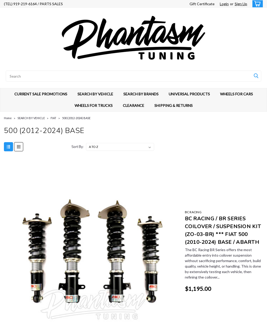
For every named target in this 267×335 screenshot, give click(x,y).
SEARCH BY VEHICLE (95, 94)
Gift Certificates (81, 272)
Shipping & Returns (83, 284)
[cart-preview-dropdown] (256, 3)
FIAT (53, 118)
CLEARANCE (133, 105)
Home (8, 118)
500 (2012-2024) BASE (76, 118)
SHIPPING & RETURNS (173, 105)
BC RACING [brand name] (102, 168)
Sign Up (241, 4)
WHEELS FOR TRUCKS (94, 105)
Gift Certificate (202, 4)
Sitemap (51, 330)
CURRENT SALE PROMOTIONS (40, 94)
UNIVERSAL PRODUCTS (189, 94)
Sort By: (77, 147)
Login (224, 4)
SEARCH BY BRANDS (141, 94)
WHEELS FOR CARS (236, 94)
